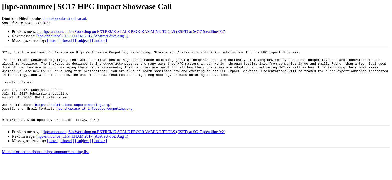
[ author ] (99, 40)
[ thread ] (67, 40)
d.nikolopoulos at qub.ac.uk (65, 18)
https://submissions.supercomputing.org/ (73, 116)
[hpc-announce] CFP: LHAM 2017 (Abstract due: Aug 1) (82, 36)
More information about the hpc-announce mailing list (45, 166)
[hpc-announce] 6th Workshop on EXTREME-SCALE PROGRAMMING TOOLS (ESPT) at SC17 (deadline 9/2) (134, 32)
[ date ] (52, 40)
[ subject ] (83, 40)
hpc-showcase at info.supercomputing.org (94, 120)
